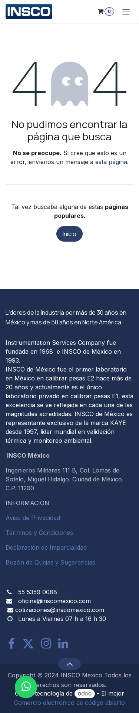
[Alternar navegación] (126, 11)
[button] (69, 664)
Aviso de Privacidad (33, 517)
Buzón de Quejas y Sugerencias (50, 562)
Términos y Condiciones (39, 532)
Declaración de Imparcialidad (46, 547)
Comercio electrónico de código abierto (69, 702)
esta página (111, 162)
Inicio (69, 234)
